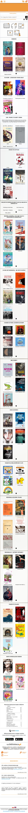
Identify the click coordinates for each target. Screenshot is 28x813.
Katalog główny (13, 13)
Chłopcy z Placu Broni (10, 709)
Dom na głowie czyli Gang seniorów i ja (12, 726)
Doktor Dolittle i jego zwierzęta (11, 724)
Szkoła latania (9, 708)
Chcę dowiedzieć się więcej (8, 811)
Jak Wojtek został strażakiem (11, 725)
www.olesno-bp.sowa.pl (6, 778)
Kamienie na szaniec (9, 711)
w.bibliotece (6, 748)
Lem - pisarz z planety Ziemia (8, 775)
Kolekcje (14, 19)
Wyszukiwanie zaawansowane (6, 19)
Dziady (8, 710)
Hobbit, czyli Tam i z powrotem (11, 707)
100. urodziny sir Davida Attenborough (10, 765)
